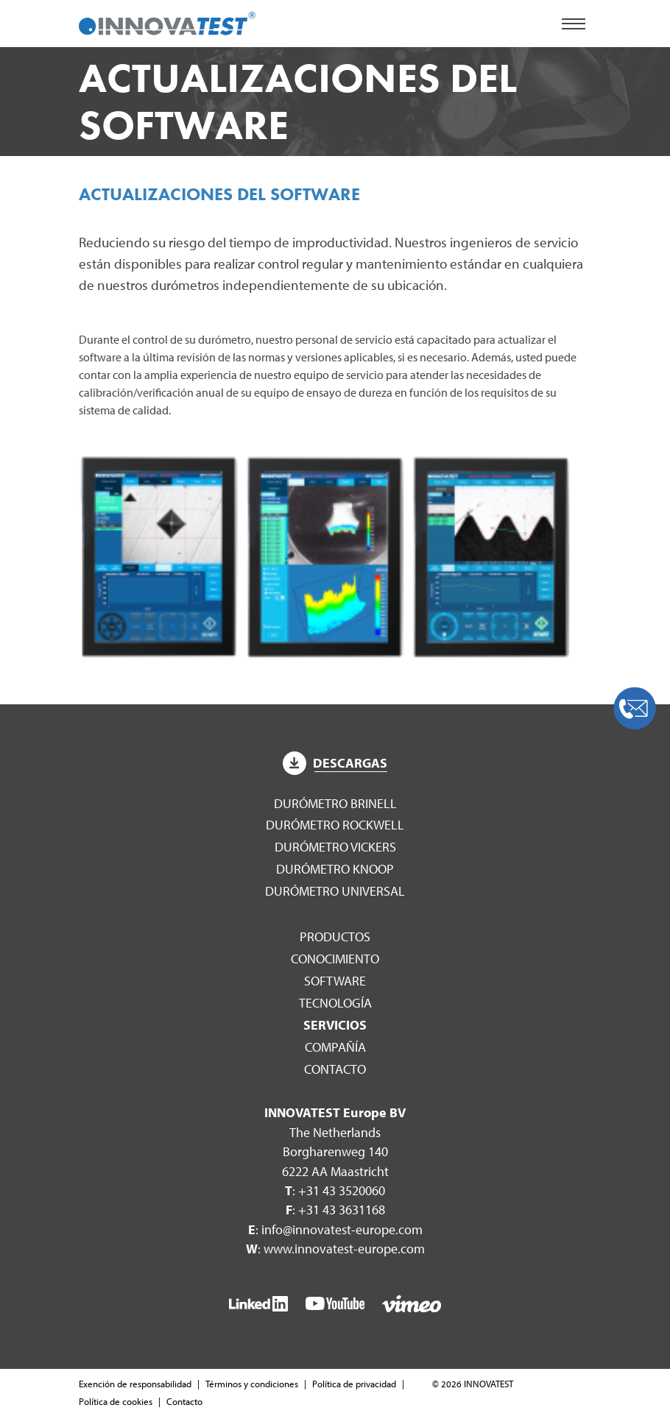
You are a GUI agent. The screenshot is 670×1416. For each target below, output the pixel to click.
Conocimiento (335, 958)
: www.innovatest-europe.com (335, 1248)
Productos (335, 936)
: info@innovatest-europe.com (335, 1229)
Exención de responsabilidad (135, 1384)
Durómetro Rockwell (335, 824)
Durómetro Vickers (335, 846)
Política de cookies (115, 1401)
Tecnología (335, 1002)
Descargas (335, 762)
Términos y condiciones (251, 1384)
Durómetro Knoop (335, 868)
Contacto (335, 1069)
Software (335, 980)
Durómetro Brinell (335, 803)
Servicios (335, 1024)
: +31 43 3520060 (335, 1190)
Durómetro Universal (335, 890)
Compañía (335, 1046)
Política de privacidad (354, 1384)
